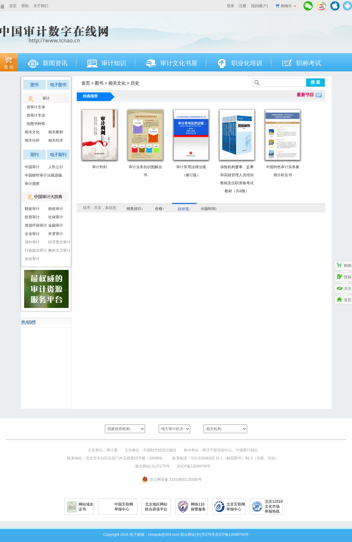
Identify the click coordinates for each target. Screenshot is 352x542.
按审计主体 (35, 107)
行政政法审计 (35, 250)
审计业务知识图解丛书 (145, 171)
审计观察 (32, 183)
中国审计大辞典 (48, 196)
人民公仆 (55, 167)
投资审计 (32, 217)
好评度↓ (184, 209)
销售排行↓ (135, 209)
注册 (242, 6)
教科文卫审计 (58, 250)
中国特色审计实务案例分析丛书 (282, 171)
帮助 (25, 6)
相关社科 (32, 140)
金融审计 (55, 225)
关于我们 (40, 6)
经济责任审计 (58, 242)
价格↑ (159, 209)
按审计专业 (35, 115)
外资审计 (55, 234)
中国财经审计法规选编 (35, 175)
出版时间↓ (209, 209)
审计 (46, 98)
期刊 (34, 154)
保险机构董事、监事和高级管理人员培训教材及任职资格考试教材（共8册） (237, 179)
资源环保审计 (35, 225)
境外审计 (32, 242)
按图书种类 (35, 124)
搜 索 (315, 82)
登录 (230, 6)
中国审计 (32, 167)
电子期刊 (58, 154)
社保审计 (55, 217)
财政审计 (32, 209)
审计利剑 (99, 167)
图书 (34, 84)
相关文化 (32, 132)
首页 (13, 6)
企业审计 (32, 234)
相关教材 (55, 132)
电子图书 (58, 84)
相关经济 (55, 140)
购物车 (288, 6)
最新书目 (305, 94)
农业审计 (32, 259)
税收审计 (55, 209)
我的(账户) (259, 6)
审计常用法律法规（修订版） (191, 171)
